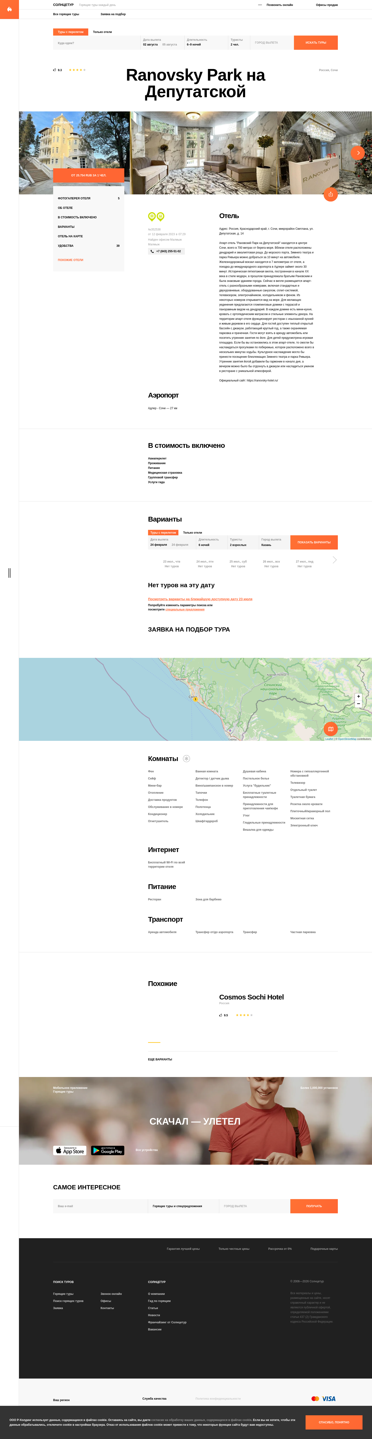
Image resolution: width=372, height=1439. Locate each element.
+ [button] (358, 697)
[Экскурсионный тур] (152, 217)
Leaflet (329, 739)
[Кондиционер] (186, 758)
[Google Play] (107, 1150)
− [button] (358, 704)
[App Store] (69, 1150)
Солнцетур (63, 4)
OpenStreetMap (347, 739)
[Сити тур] (160, 217)
